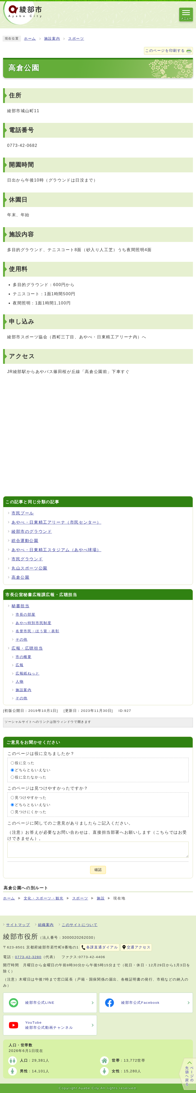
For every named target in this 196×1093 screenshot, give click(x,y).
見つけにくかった (31, 812)
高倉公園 (20, 577)
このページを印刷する (165, 51)
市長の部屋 (25, 614)
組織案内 (46, 925)
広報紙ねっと (28, 673)
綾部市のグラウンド (31, 531)
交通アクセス (139, 947)
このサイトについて (79, 925)
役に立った (25, 763)
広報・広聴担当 (27, 648)
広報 (19, 665)
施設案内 (52, 39)
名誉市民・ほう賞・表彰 (37, 631)
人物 (19, 682)
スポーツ (76, 39)
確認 (98, 870)
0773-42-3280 (28, 957)
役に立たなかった (31, 777)
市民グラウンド (27, 559)
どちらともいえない (33, 770)
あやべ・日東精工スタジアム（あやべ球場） (56, 550)
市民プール (22, 513)
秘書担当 (20, 606)
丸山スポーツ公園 (29, 568)
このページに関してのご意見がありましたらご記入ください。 (70, 823)
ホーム (30, 39)
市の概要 (23, 657)
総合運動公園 (25, 540)
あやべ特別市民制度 (33, 623)
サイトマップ (18, 925)
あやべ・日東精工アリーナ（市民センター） (56, 522)
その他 (22, 639)
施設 (101, 898)
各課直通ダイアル (102, 947)
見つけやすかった (31, 798)
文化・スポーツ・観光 (44, 898)
